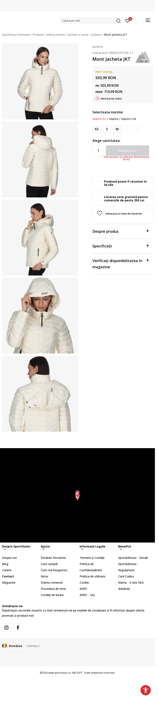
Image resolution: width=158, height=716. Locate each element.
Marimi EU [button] (99, 119)
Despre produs (120, 231)
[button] (91, 20)
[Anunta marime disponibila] (127, 129)
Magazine (8, 582)
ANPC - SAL (87, 595)
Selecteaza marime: (108, 112)
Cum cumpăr (49, 564)
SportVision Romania (16, 35)
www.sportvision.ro (59, 672)
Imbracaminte (55, 35)
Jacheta (96, 35)
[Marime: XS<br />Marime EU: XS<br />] (96, 129)
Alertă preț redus (111, 98)
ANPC (83, 589)
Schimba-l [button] (33, 646)
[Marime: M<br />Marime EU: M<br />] (117, 129)
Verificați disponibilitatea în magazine (120, 263)
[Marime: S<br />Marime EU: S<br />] (107, 129)
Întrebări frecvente (53, 558)
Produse (38, 35)
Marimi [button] (113, 119)
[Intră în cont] (127, 20)
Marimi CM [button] (128, 119)
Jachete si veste (78, 35)
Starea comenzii (52, 582)
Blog (5, 564)
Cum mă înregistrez (54, 570)
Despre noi (9, 558)
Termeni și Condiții (92, 558)
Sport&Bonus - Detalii (133, 558)
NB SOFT (77, 672)
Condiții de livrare (52, 595)
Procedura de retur (53, 589)
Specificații (120, 245)
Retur (44, 576)
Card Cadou (126, 576)
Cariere (7, 570)
